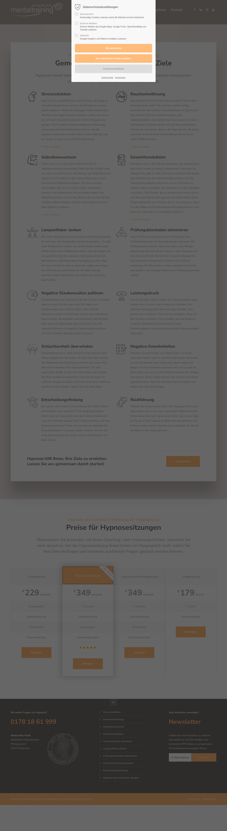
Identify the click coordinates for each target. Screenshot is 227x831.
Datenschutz (107, 77)
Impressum (120, 77)
